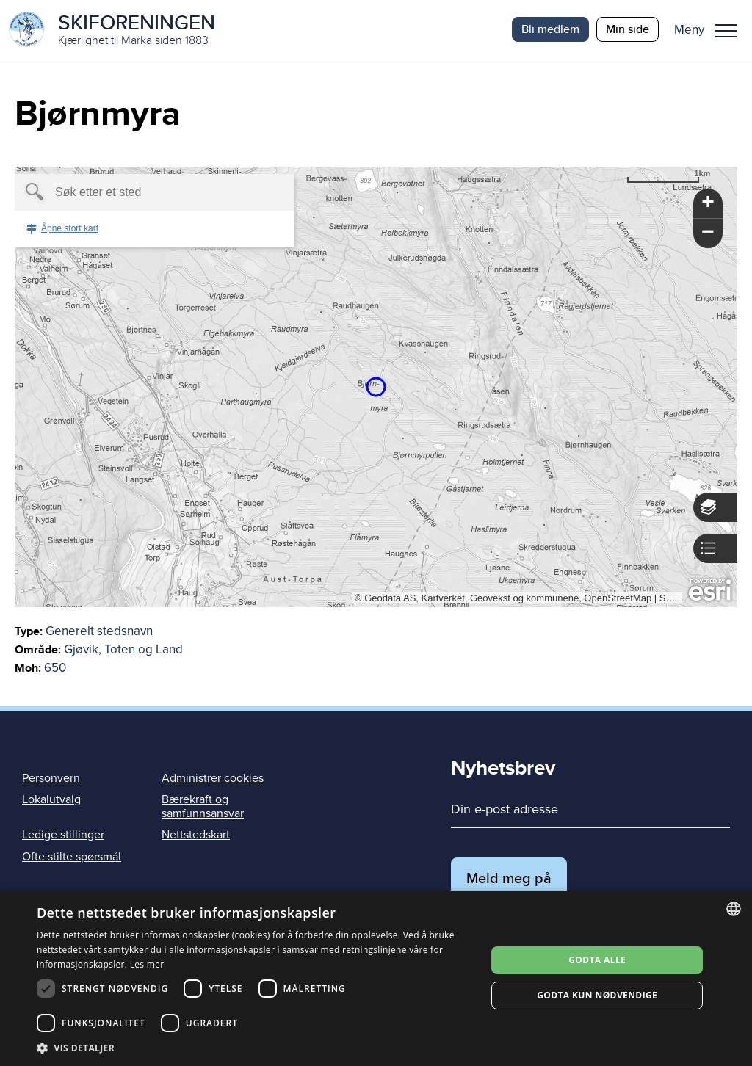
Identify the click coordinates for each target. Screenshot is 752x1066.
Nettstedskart (196, 834)
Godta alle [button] (597, 960)
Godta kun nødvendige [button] (597, 995)
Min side (627, 29)
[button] (711, 29)
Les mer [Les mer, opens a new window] (147, 964)
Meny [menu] (726, 31)
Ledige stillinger (63, 834)
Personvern (51, 778)
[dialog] (376, 978)
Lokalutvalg (51, 799)
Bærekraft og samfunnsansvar (203, 806)
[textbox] (129, 192)
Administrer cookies (213, 778)
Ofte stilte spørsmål (71, 856)
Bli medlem (550, 29)
